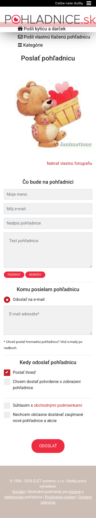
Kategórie (30, 45)
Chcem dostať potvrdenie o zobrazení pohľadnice (42, 384)
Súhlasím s (43, 405)
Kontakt (19, 492)
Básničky (35, 274)
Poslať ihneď (20, 372)
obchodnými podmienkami (58, 405)
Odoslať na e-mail (26, 300)
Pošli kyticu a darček (42, 28)
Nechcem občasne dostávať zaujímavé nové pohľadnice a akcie (43, 417)
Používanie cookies (60, 497)
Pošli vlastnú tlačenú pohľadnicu (54, 37)
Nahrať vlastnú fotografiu (69, 163)
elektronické (14, 497)
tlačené (75, 492)
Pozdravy (14, 274)
